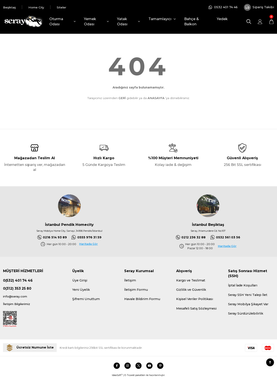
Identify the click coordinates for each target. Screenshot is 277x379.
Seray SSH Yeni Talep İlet (247, 295)
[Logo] (23, 21)
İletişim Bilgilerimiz (18, 305)
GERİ (122, 98)
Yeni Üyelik (81, 290)
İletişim (130, 281)
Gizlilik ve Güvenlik (191, 290)
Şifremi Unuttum (86, 299)
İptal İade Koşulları (242, 286)
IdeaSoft (117, 376)
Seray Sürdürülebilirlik (245, 314)
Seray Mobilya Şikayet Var (248, 304)
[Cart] (271, 21)
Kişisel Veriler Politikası (194, 299)
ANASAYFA (156, 98)
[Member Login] (260, 21)
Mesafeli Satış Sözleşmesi (196, 309)
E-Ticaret (129, 376)
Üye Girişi (79, 281)
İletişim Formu (136, 290)
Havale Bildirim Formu (142, 299)
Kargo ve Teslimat (190, 281)
